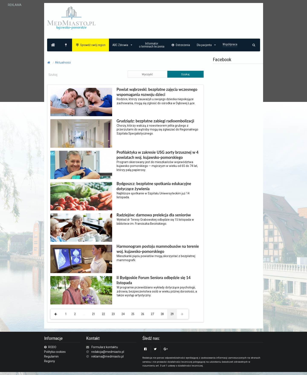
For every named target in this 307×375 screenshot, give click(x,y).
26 (142, 314)
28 (162, 314)
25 (132, 314)
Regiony (49, 361)
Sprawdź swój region (90, 45)
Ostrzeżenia (180, 45)
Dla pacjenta (206, 45)
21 (93, 314)
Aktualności (63, 62)
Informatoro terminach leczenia (151, 45)
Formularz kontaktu (104, 347)
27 (152, 314)
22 (103, 314)
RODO (50, 347)
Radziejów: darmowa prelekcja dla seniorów (154, 215)
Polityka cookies (55, 351)
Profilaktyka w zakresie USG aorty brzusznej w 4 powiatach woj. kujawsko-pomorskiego (157, 155)
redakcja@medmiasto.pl (107, 351)
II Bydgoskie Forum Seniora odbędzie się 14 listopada (154, 280)
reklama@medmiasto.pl (107, 356)
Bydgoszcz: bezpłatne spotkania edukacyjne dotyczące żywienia (154, 186)
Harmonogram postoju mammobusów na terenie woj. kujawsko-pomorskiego (158, 249)
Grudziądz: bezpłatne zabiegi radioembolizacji (155, 121)
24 (123, 314)
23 (113, 314)
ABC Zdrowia (122, 45)
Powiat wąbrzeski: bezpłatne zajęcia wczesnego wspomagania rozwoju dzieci (157, 92)
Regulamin (51, 356)
